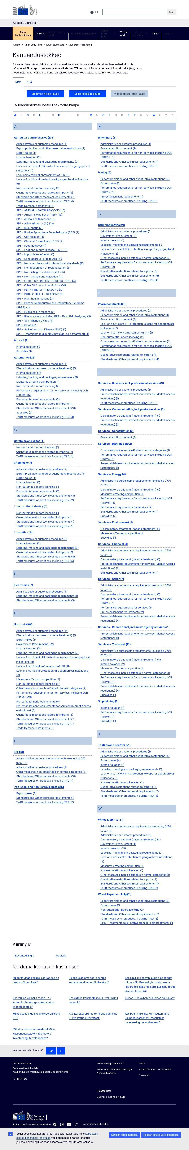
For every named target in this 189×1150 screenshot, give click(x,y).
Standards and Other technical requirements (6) (129, 279)
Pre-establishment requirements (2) (38, 403)
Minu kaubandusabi (23, 34)
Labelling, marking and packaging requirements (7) (131, 856)
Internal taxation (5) (28, 652)
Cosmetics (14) (24, 536)
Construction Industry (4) (30, 510)
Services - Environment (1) (115, 526)
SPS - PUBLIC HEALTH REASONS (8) (39, 298)
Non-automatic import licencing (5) (38, 192)
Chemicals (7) (23, 466)
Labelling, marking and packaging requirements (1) (47, 381)
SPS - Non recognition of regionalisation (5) (43, 271)
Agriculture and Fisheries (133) (34, 141)
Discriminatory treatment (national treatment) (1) (46, 372)
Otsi (29, 82)
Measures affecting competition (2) (38, 683)
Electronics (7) (23, 589)
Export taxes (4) (110, 764)
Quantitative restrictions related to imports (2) (44, 456)
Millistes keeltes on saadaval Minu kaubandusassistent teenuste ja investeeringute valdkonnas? (34, 1038)
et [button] (94, 12)
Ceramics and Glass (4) (29, 445)
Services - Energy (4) (112, 478)
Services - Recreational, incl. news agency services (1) (133, 631)
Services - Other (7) (111, 583)
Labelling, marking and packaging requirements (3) (47, 165)
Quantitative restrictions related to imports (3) (44, 718)
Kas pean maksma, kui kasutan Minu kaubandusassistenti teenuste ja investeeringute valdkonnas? (147, 1022)
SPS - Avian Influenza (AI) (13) (35, 227)
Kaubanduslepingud (83, 33)
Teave (168, 33)
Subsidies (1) (24, 355)
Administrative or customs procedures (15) (42, 635)
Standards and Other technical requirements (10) (46, 412)
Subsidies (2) (108, 520)
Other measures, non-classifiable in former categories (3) (51, 775)
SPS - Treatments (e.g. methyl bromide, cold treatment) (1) (52, 338)
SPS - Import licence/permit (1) (35, 258)
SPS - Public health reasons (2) (35, 316)
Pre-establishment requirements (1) (37, 495)
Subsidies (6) (24, 416)
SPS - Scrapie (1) (26, 329)
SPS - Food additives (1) (31, 249)
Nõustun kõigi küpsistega (124, 1135)
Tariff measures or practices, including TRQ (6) (45, 205)
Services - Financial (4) (113, 548)
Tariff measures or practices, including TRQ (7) (45, 727)
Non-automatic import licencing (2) (38, 390)
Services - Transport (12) (114, 648)
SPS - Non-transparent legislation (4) (39, 280)
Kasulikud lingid (24, 959)
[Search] (171, 12)
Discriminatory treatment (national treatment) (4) (130, 663)
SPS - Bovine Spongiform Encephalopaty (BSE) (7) (47, 236)
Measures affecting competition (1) (38, 385)
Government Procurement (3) (118, 240)
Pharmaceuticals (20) (112, 308)
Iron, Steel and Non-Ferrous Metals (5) (39, 791)
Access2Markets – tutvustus (155, 1073)
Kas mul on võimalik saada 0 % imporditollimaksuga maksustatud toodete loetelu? (33, 1007)
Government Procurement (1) (118, 152)
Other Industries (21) (111, 229)
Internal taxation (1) (28, 350)
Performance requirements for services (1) (126, 611)
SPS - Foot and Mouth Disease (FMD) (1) (41, 254)
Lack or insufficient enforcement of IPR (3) (43, 179)
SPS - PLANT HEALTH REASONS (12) (40, 293)
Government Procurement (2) (118, 323)
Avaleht (40, 33)
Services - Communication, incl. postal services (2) (131, 413)
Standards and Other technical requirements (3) (45, 499)
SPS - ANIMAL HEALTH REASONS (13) (40, 214)
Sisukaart (144, 1079)
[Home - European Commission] (34, 1120)
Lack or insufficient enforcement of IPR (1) (126, 336)
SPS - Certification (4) (30, 240)
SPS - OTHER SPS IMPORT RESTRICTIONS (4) (46, 285)
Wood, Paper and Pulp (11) (114, 898)
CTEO (155, 33)
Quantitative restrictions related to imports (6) (44, 196)
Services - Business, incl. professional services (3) (131, 387)
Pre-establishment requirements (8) (38, 705)
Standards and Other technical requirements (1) (45, 525)
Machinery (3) (107, 141)
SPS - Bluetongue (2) (29, 232)
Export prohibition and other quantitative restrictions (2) (50, 152)
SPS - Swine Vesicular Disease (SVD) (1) (41, 333)
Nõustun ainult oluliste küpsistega (161, 1135)
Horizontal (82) (24, 628)
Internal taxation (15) (113, 852)
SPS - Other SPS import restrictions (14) (41, 289)
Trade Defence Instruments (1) (35, 732)
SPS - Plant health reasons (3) (35, 302)
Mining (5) (104, 176)
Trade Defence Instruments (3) (35, 210)
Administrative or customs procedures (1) (41, 148)
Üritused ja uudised (139, 34)
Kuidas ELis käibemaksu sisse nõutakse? (150, 1002)
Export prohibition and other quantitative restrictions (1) (50, 477)
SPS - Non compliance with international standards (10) (50, 267)
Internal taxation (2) (28, 161)
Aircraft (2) (21, 344)
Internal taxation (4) (28, 376)
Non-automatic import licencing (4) (38, 687)
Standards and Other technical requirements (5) (45, 604)
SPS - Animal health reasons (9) (35, 223)
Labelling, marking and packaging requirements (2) (47, 551)
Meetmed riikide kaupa (45, 93)
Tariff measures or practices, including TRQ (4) (45, 421)
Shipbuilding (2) (108, 705)
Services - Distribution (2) (115, 447)
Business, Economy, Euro (111, 1100)
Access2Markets (22, 1067)
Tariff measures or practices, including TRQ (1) (44, 460)
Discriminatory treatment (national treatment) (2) (130, 843)
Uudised (61, 959)
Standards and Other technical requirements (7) (45, 201)
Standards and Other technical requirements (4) (45, 560)
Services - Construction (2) (116, 435)
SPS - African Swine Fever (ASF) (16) (39, 218)
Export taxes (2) (26, 797)
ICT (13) (19, 756)
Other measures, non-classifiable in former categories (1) (135, 454)
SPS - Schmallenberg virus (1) (34, 324)
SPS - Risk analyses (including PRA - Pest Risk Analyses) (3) (53, 320)
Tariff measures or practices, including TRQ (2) (45, 504)
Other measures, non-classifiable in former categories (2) (51, 692)
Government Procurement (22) (35, 648)
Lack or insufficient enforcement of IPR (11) (43, 670)
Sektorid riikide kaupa (87, 93)
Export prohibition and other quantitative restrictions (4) (135, 760)
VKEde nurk (124, 34)
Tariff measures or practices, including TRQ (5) (45, 565)
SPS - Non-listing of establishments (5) (40, 276)
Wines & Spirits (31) (111, 823)
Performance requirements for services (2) (126, 511)
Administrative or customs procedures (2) (41, 473)
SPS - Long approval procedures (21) (39, 262)
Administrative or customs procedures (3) (126, 314)
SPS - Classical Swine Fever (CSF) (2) (39, 245)
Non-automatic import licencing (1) (37, 451)
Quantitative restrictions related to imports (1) (44, 407)
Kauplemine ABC (57, 34)
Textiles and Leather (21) (114, 749)
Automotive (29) (24, 361)
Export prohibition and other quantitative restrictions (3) (135, 183)
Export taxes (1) (26, 156)
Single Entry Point (108, 33)
